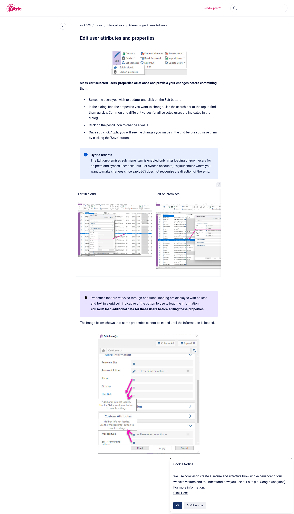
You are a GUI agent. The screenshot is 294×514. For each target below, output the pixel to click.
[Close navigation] (63, 26)
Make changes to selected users (148, 25)
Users (99, 25)
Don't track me (195, 505)
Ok (177, 505)
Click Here (180, 493)
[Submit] (235, 8)
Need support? (212, 8)
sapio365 (85, 25)
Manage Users (115, 25)
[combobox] (259, 8)
